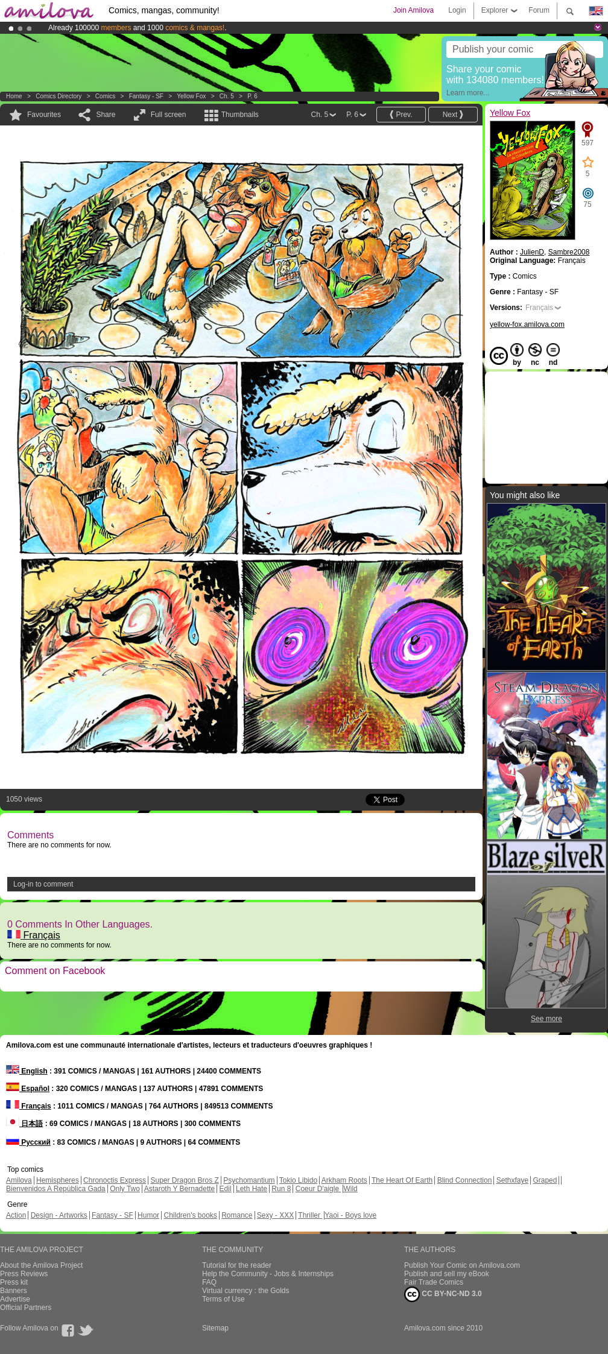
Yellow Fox (191, 96)
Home (14, 96)
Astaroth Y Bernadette (179, 1189)
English (27, 1071)
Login (457, 10)
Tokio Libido (298, 1180)
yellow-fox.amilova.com (527, 324)
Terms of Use (223, 1299)
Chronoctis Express (114, 1180)
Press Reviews (24, 1274)
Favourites (44, 114)
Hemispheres (57, 1180)
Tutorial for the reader (236, 1265)
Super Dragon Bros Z (184, 1180)
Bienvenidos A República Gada (56, 1189)
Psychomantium (248, 1180)
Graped (545, 1180)
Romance (236, 1215)
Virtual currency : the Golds (246, 1290)
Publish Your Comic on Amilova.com (462, 1265)
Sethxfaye (512, 1180)
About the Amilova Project (41, 1265)
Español (27, 1088)
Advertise (15, 1299)
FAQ (209, 1282)
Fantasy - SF (146, 96)
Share (105, 114)
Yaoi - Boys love (350, 1215)
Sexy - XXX (275, 1215)
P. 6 (252, 96)
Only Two (125, 1189)
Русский (28, 1142)
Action (16, 1215)
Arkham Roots (344, 1180)
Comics (105, 96)
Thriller (310, 1215)
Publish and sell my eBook (446, 1274)
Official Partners (25, 1307)
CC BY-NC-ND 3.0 (443, 1294)
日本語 (24, 1123)
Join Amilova (413, 10)
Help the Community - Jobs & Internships (268, 1274)
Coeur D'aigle (318, 1189)
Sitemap (215, 1328)
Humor (148, 1215)
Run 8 (281, 1189)
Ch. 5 (227, 96)
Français (33, 935)
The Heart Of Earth (402, 1180)
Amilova (19, 1180)
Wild (350, 1189)
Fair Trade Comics (433, 1282)
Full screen (168, 114)
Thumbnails (240, 114)
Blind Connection (464, 1180)
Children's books (190, 1215)
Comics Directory (58, 96)
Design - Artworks (59, 1215)
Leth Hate (251, 1189)
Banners (13, 1290)
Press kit (14, 1282)
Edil (226, 1189)
